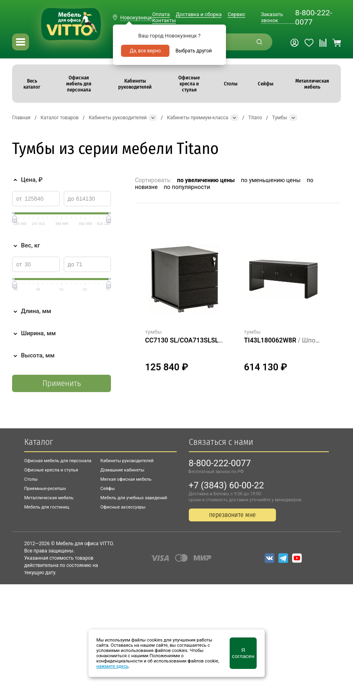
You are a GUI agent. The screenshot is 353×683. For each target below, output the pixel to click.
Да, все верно (145, 51)
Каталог (38, 441)
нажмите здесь (112, 666)
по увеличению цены (206, 180)
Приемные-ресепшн (45, 488)
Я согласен (243, 653)
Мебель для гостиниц (46, 507)
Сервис (236, 14)
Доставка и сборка (199, 14)
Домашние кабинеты (122, 470)
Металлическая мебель (48, 497)
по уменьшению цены (271, 180)
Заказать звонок (272, 17)
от (19, 198)
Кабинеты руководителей (127, 460)
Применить (61, 383)
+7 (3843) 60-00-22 (226, 485)
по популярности (187, 187)
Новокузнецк (136, 18)
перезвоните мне (232, 515)
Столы (31, 479)
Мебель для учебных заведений (133, 497)
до (71, 198)
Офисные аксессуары (123, 507)
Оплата (160, 14)
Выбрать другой (193, 51)
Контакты (164, 20)
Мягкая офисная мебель (126, 479)
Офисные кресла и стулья (51, 470)
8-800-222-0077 (313, 17)
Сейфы (107, 488)
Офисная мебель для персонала (58, 460)
